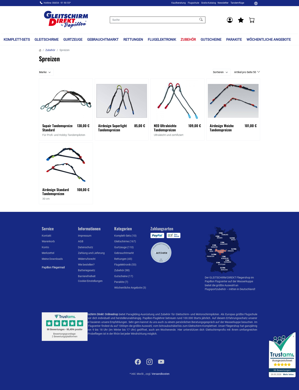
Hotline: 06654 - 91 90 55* (57, 3)
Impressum (84, 235)
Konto (45, 247)
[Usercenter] (229, 20)
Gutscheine (211, 39)
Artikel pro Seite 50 (245, 72)
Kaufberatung (178, 3)
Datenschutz (85, 247)
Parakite (234, 39)
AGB (80, 241)
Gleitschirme (47, 39)
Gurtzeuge (72, 39)
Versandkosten (161, 373)
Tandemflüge (237, 3)
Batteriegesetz (86, 270)
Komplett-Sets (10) (125, 235)
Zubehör (188, 39)
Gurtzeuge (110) (124, 247)
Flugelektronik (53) (125, 264)
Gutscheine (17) (123, 276)
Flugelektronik (162, 39)
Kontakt (46, 235)
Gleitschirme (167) (125, 241)
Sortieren (218, 72)
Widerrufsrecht (87, 258)
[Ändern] (256, 3)
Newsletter (223, 3)
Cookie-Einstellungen (90, 280)
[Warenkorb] (252, 20)
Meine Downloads (52, 258)
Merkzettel (48, 252)
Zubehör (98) (122, 270)
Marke (43, 72)
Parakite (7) (121, 281)
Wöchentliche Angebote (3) (130, 287)
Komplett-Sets (17, 39)
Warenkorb (48, 241)
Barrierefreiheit (87, 276)
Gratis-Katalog (208, 3)
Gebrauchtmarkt (103, 39)
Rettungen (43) (123, 258)
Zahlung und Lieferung (91, 252)
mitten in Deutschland (242, 289)
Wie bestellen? (86, 264)
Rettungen (133, 39)
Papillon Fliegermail (53, 267)
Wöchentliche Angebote (269, 39)
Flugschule (193, 3)
